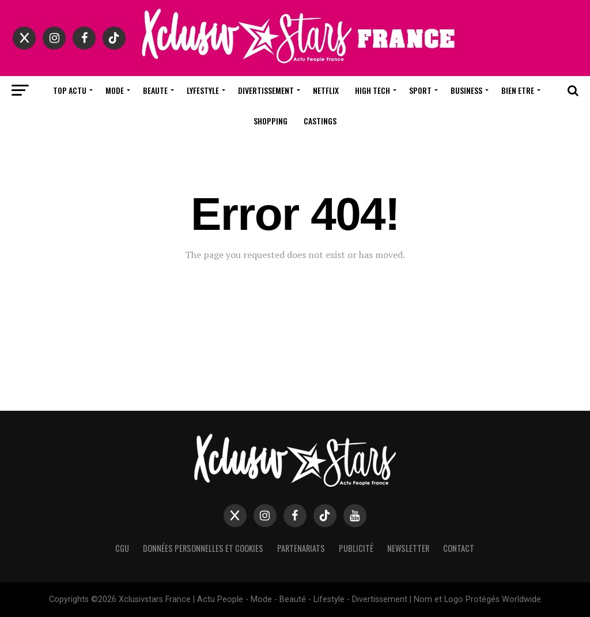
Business (466, 90)
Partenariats (301, 548)
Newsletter (408, 548)
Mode (114, 90)
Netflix (326, 90)
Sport (420, 90)
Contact (458, 548)
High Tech (372, 90)
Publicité (356, 548)
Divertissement (266, 90)
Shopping (271, 121)
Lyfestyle (203, 90)
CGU (122, 548)
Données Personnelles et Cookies (203, 548)
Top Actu (69, 90)
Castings (320, 121)
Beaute (155, 90)
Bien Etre (517, 90)
